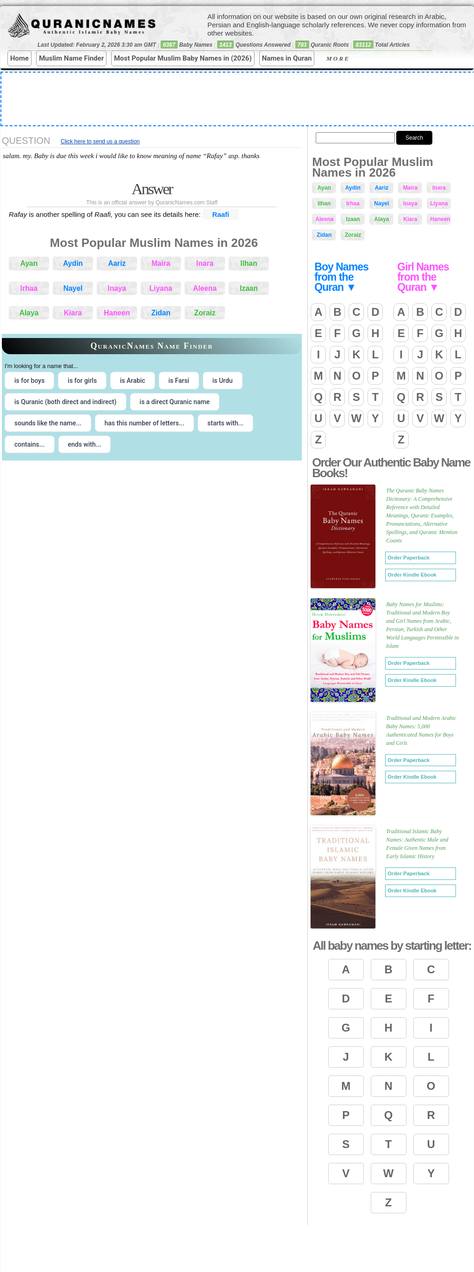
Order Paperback (408, 557)
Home (19, 58)
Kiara (73, 313)
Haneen (117, 313)
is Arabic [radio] (132, 380)
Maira (160, 263)
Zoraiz (205, 313)
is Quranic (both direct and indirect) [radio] (65, 402)
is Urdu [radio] (222, 380)
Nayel (73, 288)
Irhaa (28, 288)
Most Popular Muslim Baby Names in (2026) (183, 58)
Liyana (161, 288)
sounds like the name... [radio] (47, 423)
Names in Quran (287, 58)
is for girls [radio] (82, 380)
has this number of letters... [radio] (144, 423)
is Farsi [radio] (178, 380)
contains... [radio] (29, 444)
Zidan (161, 313)
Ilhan (248, 263)
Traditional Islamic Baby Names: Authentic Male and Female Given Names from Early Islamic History (417, 844)
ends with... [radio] (84, 444)
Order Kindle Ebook (412, 575)
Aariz (116, 263)
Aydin (73, 263)
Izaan (249, 288)
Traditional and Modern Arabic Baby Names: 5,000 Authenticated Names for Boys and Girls (421, 730)
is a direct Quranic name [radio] (175, 402)
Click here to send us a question (100, 141)
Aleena (205, 288)
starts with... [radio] (225, 423)
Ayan (29, 263)
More (345, 58)
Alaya (29, 313)
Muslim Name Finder (71, 58)
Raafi (221, 214)
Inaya (117, 288)
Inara (204, 263)
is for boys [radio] (29, 380)
